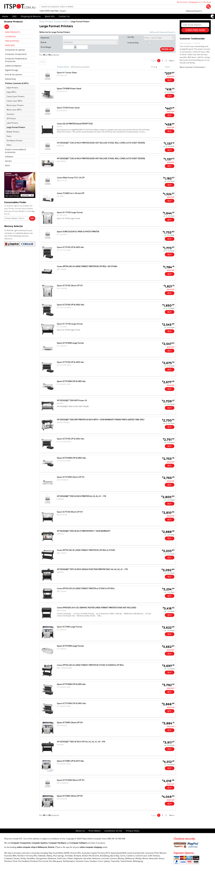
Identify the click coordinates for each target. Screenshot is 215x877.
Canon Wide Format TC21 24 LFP (70, 177)
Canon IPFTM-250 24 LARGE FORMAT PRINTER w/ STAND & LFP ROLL (86, 588)
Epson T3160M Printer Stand (69, 88)
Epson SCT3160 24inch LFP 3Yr (70, 285)
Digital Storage (11, 70)
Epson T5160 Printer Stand (68, 107)
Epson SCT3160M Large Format (70, 343)
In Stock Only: (139, 42)
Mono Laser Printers (15, 105)
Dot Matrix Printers (15, 140)
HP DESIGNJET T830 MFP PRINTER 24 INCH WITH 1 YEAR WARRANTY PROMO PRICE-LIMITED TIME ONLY (100, 419)
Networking (10, 79)
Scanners (10, 114)
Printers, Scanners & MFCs (57, 21)
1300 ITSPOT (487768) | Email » (52, 11)
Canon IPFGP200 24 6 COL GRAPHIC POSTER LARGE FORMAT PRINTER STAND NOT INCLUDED (96, 607)
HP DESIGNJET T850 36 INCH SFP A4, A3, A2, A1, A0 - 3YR (81, 741)
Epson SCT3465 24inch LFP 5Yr (70, 796)
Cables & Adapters (13, 65)
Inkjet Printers (12, 87)
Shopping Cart (195, 2)
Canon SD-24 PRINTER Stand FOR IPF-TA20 (75, 123)
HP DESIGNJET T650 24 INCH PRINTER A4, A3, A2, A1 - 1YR (81, 496)
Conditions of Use (113, 830)
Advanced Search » (194, 11)
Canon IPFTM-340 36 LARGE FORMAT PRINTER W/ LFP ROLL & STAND (86, 550)
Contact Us (64, 16)
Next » (172, 60)
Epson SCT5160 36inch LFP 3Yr (70, 512)
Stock (167, 67)
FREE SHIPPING (12, 41)
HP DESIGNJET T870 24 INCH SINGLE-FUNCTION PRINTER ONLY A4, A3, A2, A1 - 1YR (92, 569)
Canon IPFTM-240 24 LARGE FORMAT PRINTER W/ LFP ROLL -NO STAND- (87, 266)
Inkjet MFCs (11, 92)
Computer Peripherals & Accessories (16, 60)
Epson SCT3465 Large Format (69, 626)
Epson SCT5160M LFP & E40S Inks (71, 684)
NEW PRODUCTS (12, 32)
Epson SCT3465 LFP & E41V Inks (70, 761)
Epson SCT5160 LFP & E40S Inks (70, 362)
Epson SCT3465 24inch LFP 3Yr (70, 722)
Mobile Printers (13, 131)
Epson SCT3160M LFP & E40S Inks (71, 381)
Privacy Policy (132, 830)
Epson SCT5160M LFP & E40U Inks (71, 703)
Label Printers (12, 123)
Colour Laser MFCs (15, 101)
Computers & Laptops (15, 49)
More (7, 165)
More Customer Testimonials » (193, 67)
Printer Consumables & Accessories (15, 151)
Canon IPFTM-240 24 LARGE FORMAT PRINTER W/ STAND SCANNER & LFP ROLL (90, 665)
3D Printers (11, 118)
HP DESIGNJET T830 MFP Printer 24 (72, 400)
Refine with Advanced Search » (163, 32)
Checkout (207, 2)
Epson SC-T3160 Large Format (70, 212)
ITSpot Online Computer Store (94, 838)
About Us (80, 830)
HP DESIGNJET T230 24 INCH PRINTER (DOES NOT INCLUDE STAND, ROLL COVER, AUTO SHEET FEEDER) (101, 143)
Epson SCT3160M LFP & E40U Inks (71, 458)
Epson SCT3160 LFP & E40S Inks (70, 247)
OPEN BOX (10, 45)
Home (5, 16)
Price (154, 67)
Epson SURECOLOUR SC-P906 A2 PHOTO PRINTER (78, 231)
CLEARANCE (10, 36)
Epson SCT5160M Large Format (70, 646)
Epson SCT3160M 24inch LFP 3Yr (71, 477)
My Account (182, 2)
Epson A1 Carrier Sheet (67, 72)
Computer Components (16, 54)
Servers (8, 161)
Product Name (63, 67)
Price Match (95, 830)
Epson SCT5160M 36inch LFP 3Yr (71, 780)
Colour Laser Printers (15, 96)
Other (9, 145)
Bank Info (49, 16)
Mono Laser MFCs (14, 109)
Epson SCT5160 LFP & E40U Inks (70, 438)
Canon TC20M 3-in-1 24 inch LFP (70, 193)
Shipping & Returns (31, 16)
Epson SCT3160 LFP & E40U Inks (70, 304)
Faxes (9, 136)
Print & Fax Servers (13, 74)
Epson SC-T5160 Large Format (70, 324)
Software (9, 156)
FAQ (14, 16)
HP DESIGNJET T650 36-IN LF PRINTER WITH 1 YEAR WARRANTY (83, 531)
